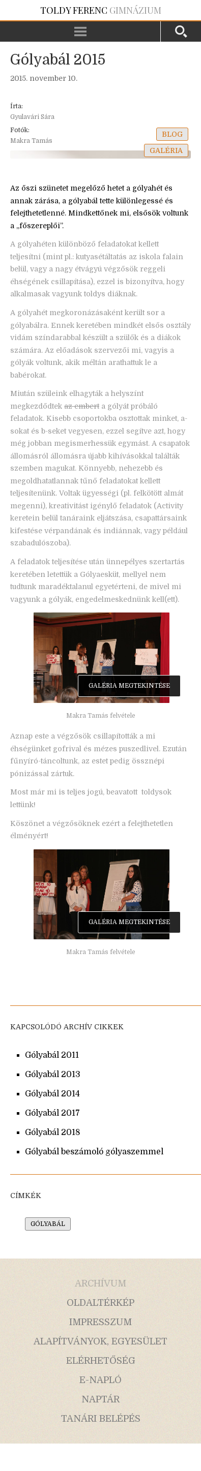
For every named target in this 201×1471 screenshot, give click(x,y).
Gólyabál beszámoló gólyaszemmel (94, 1151)
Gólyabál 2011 (52, 1055)
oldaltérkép (100, 1303)
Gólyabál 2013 (52, 1074)
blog (172, 134)
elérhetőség (100, 1361)
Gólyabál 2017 (52, 1113)
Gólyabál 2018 (52, 1132)
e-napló (100, 1380)
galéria (166, 150)
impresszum (100, 1322)
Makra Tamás (31, 140)
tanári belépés (100, 1419)
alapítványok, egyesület (100, 1341)
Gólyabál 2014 (52, 1093)
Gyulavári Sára (32, 116)
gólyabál (48, 1224)
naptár (100, 1399)
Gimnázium (100, 10)
